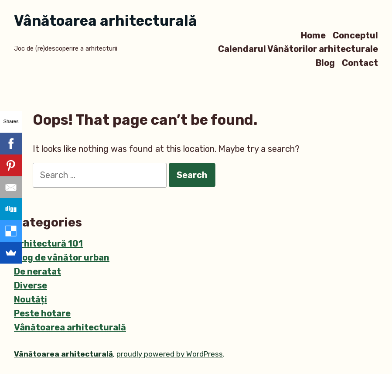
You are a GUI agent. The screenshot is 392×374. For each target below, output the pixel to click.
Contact (360, 62)
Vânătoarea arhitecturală (105, 20)
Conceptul (355, 35)
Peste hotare (42, 313)
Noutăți (30, 299)
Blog (325, 62)
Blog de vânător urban (61, 257)
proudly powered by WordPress (169, 354)
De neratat (37, 271)
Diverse (30, 285)
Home (313, 35)
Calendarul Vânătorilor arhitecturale (298, 49)
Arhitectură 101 (48, 243)
